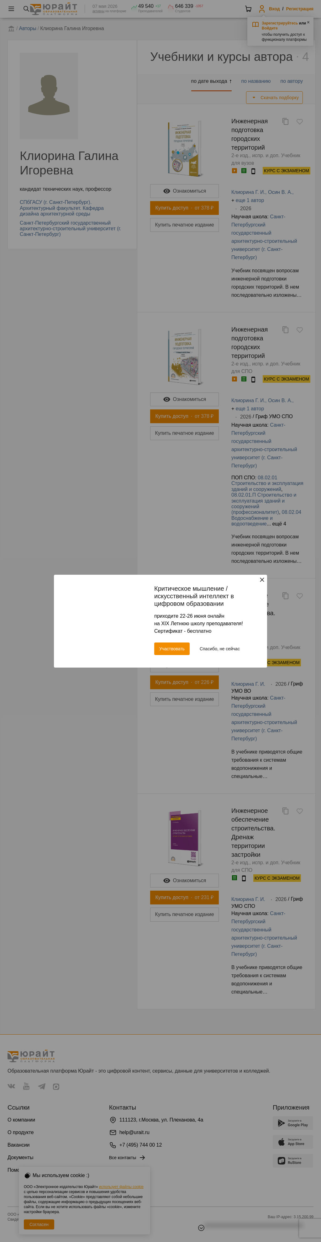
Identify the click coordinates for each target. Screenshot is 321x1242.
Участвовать (172, 648)
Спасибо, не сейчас (220, 648)
